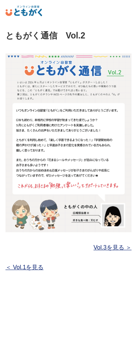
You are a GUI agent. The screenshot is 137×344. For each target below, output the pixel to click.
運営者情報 (68, 334)
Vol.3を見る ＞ (113, 247)
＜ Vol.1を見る (24, 267)
